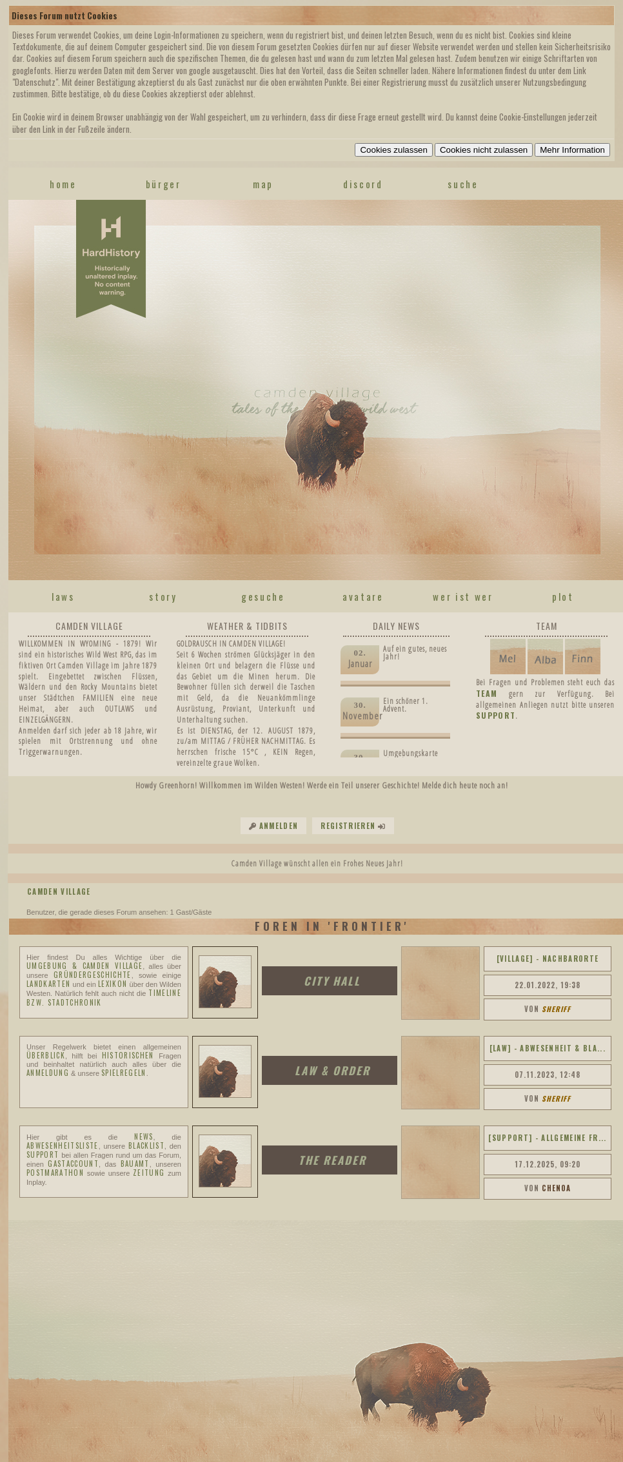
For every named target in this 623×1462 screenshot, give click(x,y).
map (263, 184)
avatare (363, 596)
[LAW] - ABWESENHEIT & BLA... (548, 1048)
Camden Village (59, 891)
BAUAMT (135, 1163)
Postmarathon (55, 1172)
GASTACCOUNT (73, 1163)
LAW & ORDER (332, 1070)
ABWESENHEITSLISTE (62, 1145)
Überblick (45, 1055)
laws (63, 596)
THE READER (332, 1160)
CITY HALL (332, 981)
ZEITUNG (148, 1172)
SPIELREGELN (123, 1072)
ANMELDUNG (47, 1072)
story (163, 596)
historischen (128, 1055)
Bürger (163, 184)
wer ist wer (463, 596)
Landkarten (48, 984)
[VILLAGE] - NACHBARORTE (548, 958)
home (63, 184)
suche (463, 184)
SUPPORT (495, 715)
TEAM (486, 693)
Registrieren (348, 826)
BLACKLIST (146, 1145)
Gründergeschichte (93, 975)
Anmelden (279, 826)
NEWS (143, 1136)
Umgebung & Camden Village (84, 965)
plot (563, 596)
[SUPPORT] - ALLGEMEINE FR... (547, 1138)
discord (363, 184)
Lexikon (112, 984)
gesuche (263, 596)
